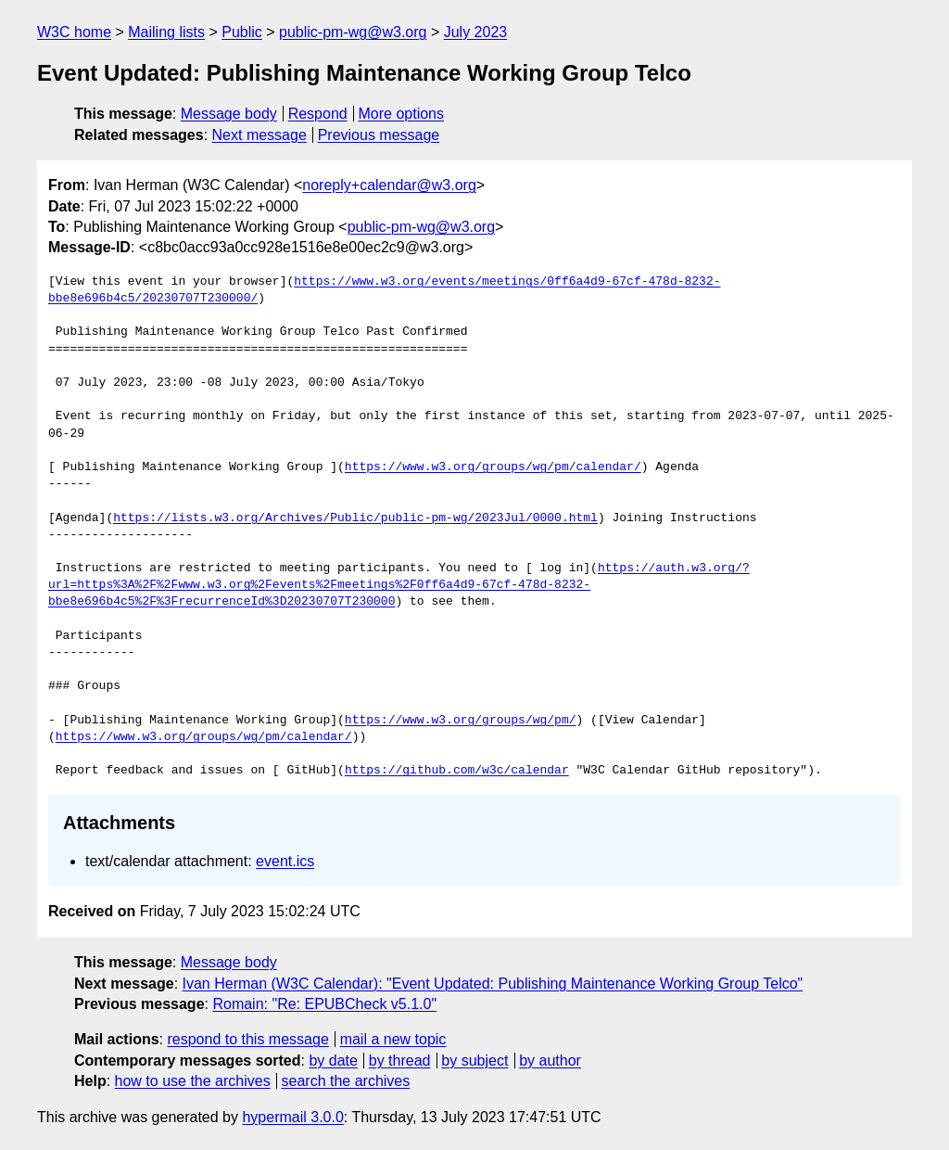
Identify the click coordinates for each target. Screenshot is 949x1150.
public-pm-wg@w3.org (352, 32)
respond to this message (247, 1039)
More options (402, 113)
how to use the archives (193, 1081)
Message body (229, 113)
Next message (259, 135)
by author (550, 1060)
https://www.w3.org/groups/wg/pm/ (460, 720)
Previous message (379, 135)
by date (333, 1060)
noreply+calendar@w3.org (388, 185)
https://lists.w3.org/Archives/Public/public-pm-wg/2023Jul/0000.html (355, 518)
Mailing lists (166, 32)
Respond (318, 113)
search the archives (346, 1081)
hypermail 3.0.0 (292, 1117)
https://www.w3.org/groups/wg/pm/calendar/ (493, 467)
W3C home (74, 32)
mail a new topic (393, 1039)
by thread (400, 1060)
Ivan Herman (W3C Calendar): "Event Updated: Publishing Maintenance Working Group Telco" (493, 983)
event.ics (285, 861)
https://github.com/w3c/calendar (457, 770)
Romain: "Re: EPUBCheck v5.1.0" (324, 1004)
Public (241, 32)
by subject (474, 1060)
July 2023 (476, 32)
